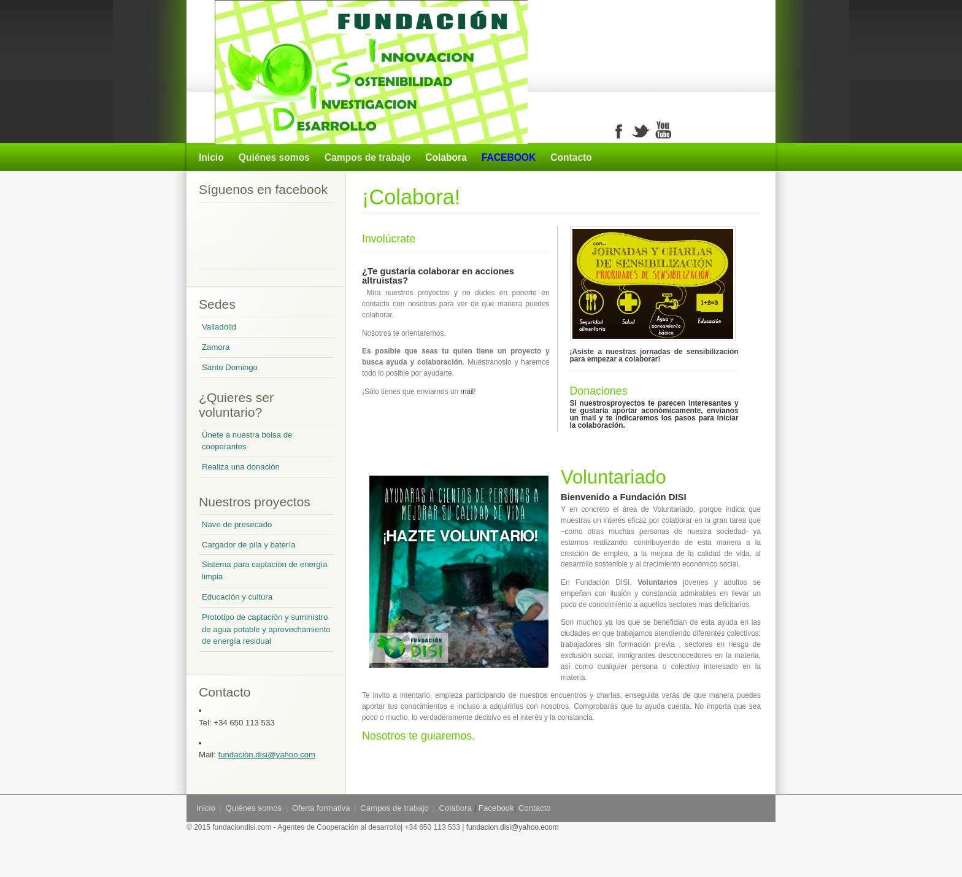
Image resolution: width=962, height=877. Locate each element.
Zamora (215, 347)
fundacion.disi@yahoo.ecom (511, 827)
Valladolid (219, 326)
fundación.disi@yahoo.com (267, 754)
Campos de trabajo (367, 157)
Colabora (446, 157)
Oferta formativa (321, 808)
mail (467, 391)
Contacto (571, 157)
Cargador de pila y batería (248, 544)
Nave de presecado (237, 524)
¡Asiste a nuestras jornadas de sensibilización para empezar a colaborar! (654, 355)
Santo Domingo (230, 367)
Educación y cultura (237, 596)
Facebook (496, 808)
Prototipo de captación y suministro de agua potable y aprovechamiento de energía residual (266, 629)
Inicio (211, 157)
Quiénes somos (274, 157)
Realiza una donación (241, 466)
